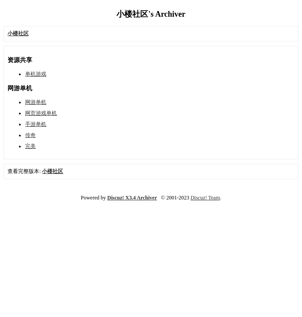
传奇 (30, 135)
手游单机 (35, 124)
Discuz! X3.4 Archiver (132, 198)
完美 (30, 146)
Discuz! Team (205, 198)
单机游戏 (35, 74)
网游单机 (35, 102)
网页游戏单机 (41, 113)
